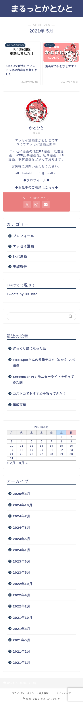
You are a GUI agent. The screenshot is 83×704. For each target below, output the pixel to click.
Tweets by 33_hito (22, 294)
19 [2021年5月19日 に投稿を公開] (31, 450)
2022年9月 (21, 595)
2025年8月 (21, 494)
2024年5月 (21, 539)
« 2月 (11, 463)
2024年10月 (23, 505)
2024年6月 (21, 527)
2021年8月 (21, 629)
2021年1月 (21, 662)
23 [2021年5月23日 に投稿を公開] (71, 450)
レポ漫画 (20, 256)
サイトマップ (63, 693)
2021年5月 (21, 640)
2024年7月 (21, 516)
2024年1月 (21, 550)
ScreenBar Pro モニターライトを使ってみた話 (43, 379)
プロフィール (23, 236)
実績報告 (20, 266)
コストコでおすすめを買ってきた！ (39, 393)
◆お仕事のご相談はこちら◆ (36, 187)
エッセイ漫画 (23, 246)
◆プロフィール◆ (36, 180)
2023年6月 (21, 561)
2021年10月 (23, 617)
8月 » (23, 463)
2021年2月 (21, 651)
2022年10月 (23, 584)
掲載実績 (19, 405)
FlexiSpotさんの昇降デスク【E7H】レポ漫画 (44, 362)
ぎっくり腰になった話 (29, 348)
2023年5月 (21, 572)
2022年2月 (21, 606)
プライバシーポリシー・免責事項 (30, 693)
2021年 (23, 683)
